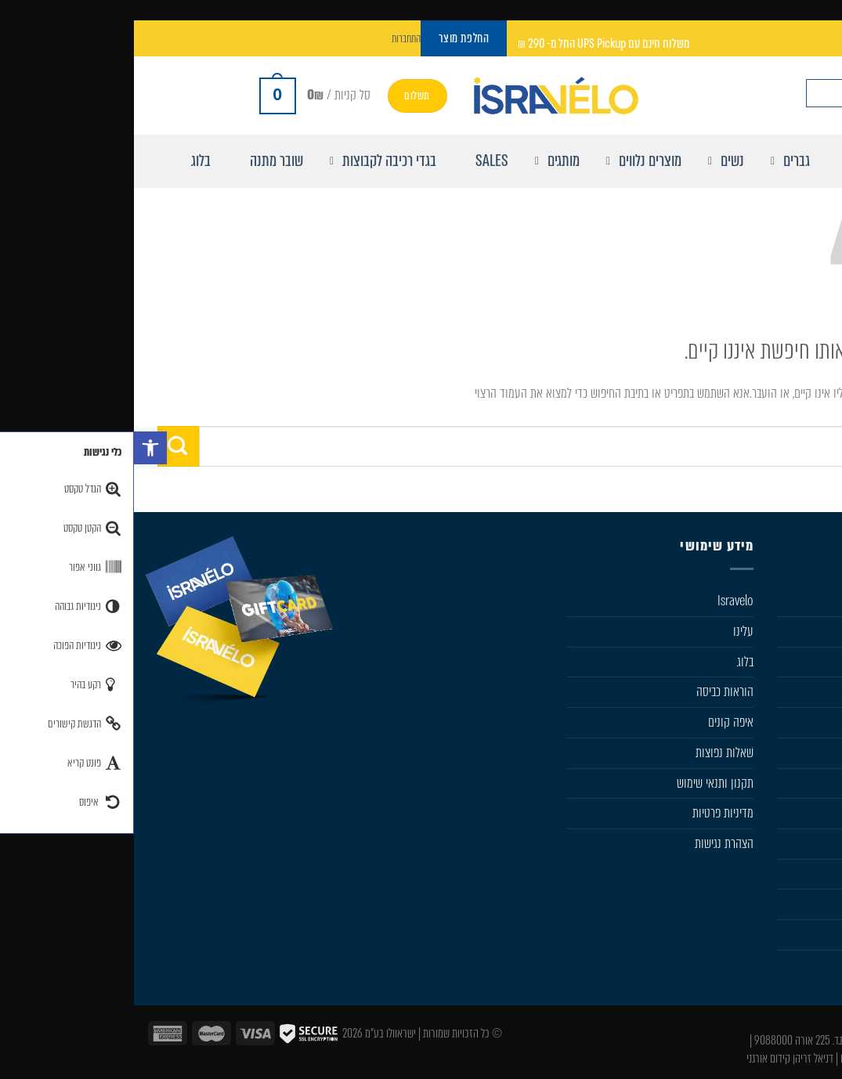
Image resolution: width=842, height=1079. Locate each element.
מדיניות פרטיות (589, 813)
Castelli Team (800, 934)
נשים (820, 661)
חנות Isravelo (801, 600)
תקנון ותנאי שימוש (581, 783)
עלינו (609, 631)
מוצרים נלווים (802, 691)
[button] (16, 447)
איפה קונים (597, 722)
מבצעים (814, 874)
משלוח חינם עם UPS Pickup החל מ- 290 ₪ (469, 43)
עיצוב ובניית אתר (799, 1058)
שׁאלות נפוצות (591, 752)
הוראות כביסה (591, 691)
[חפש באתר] (816, 93)
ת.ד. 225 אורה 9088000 (665, 1040)
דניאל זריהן (679, 1058)
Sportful (811, 752)
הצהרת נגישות (590, 843)
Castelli (814, 722)
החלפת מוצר (804, 903)
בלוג (611, 661)
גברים (819, 631)
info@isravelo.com (766, 1022)
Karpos (814, 813)
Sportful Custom (792, 965)
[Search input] (737, 93)
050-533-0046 (776, 1040)
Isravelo (602, 600)
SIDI (821, 783)
